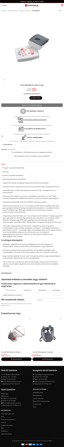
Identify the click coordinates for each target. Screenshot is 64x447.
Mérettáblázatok (37, 395)
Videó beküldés (42, 290)
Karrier (34, 407)
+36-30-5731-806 (11, 379)
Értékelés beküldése (11, 290)
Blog (2, 428)
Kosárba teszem (35, 98)
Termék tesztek (37, 404)
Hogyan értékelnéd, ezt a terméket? (13, 295)
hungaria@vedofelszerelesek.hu (46, 381)
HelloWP (50, 440)
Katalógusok (4, 431)
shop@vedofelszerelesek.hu (14, 381)
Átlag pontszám (56, 295)
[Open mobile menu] (4, 5)
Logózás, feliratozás (38, 398)
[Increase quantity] (27, 98)
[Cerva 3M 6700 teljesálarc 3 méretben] (47, 334)
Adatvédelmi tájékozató (7, 413)
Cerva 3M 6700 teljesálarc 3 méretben (42, 352)
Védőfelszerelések (13, 10)
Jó (58, 295)
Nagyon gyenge (53, 295)
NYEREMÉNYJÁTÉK (38, 392)
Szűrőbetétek (36, 10)
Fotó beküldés (56, 290)
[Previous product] (58, 11)
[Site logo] (32, 5)
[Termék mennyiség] (25, 98)
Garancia (3, 422)
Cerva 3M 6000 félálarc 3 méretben (10, 352)
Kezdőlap (3, 10)
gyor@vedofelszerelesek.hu (13, 403)
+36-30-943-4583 (42, 379)
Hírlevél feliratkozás (6, 434)
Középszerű (54, 295)
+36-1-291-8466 (12, 377)
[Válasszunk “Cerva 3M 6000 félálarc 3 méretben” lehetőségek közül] (16, 359)
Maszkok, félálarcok (25, 10)
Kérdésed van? (28, 290)
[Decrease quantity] (23, 98)
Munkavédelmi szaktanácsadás (41, 401)
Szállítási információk (7, 425)
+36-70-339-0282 (11, 400)
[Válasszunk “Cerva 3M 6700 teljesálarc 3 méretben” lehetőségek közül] (47, 359)
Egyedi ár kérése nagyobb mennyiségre (32, 105)
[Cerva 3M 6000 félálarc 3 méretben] (16, 334)
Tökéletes (60, 295)
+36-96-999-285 (12, 398)
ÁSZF (2, 416)
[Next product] (62, 11)
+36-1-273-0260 (43, 377)
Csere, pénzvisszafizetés (7, 419)
